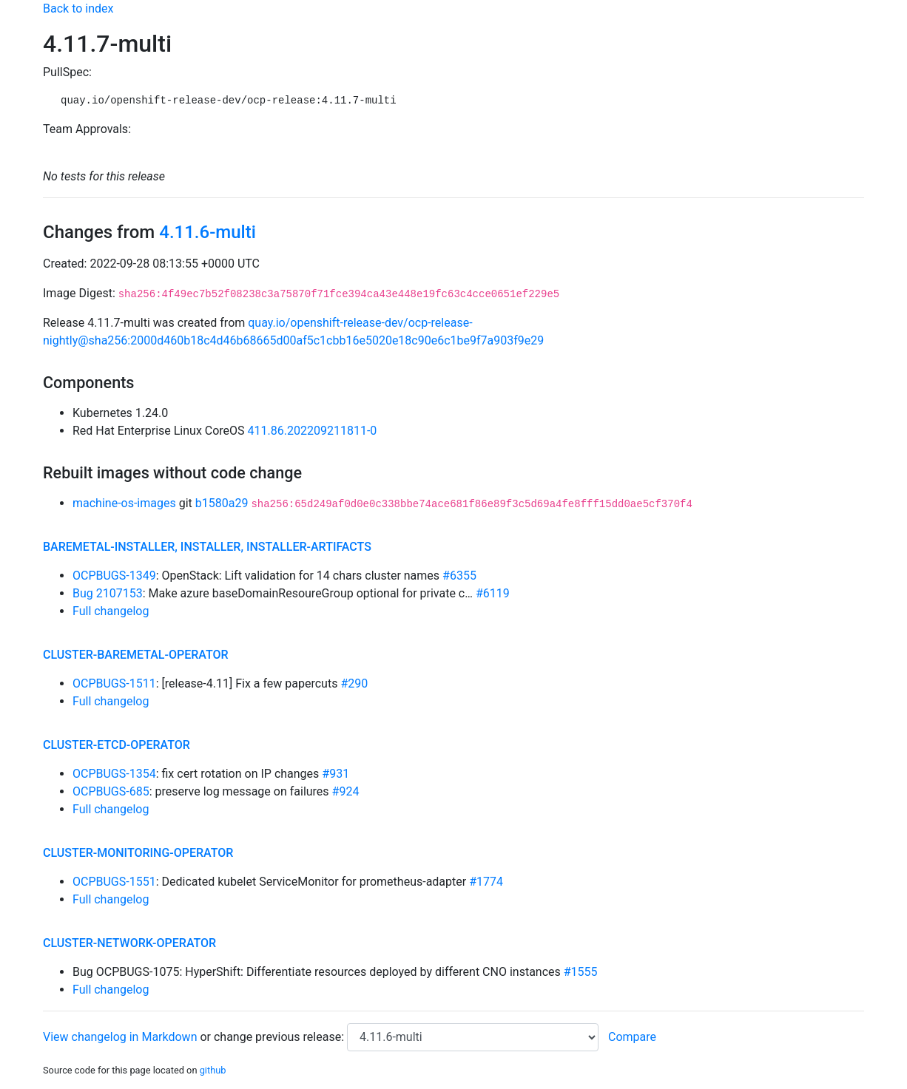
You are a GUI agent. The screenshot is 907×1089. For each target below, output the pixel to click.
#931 (335, 774)
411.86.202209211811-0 (312, 431)
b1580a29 (222, 503)
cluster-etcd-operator (116, 745)
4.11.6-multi (207, 232)
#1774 (486, 882)
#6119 (493, 593)
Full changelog (111, 611)
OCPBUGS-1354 (114, 774)
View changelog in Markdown (120, 1037)
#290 (354, 683)
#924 (346, 791)
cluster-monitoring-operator (138, 853)
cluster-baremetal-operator (136, 655)
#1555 (581, 972)
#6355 (459, 576)
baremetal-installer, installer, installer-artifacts (207, 547)
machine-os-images (124, 503)
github (213, 1070)
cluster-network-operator (129, 943)
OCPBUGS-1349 (114, 576)
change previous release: (280, 1037)
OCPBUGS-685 (111, 791)
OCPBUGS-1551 (114, 882)
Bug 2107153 (108, 593)
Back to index (78, 8)
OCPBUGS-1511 (114, 683)
